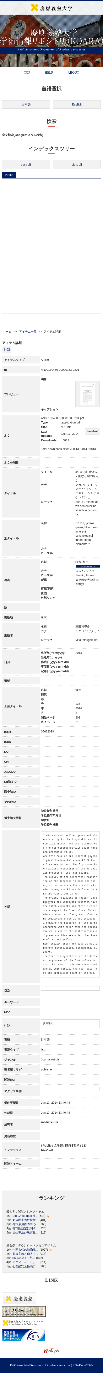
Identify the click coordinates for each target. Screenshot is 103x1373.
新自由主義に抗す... (25, 1220)
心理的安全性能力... (25, 1266)
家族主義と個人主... (25, 1253)
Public (9, 175)
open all (26, 164)
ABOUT (73, 72)
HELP (49, 72)
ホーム (7, 331)
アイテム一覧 (28, 331)
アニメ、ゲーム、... (25, 1262)
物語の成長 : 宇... (23, 1258)
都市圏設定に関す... (25, 1228)
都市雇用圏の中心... (25, 1224)
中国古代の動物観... (25, 1249)
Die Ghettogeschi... (24, 1215)
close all (77, 164)
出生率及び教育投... (25, 1232)
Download (92, 431)
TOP (27, 72)
